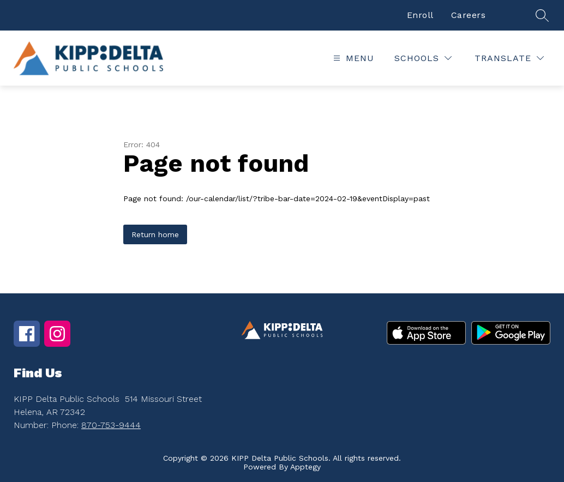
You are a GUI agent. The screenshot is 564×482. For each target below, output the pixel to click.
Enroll (420, 15)
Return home (155, 234)
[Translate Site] (509, 58)
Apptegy (305, 466)
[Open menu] (352, 58)
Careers (468, 15)
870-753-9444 (111, 425)
